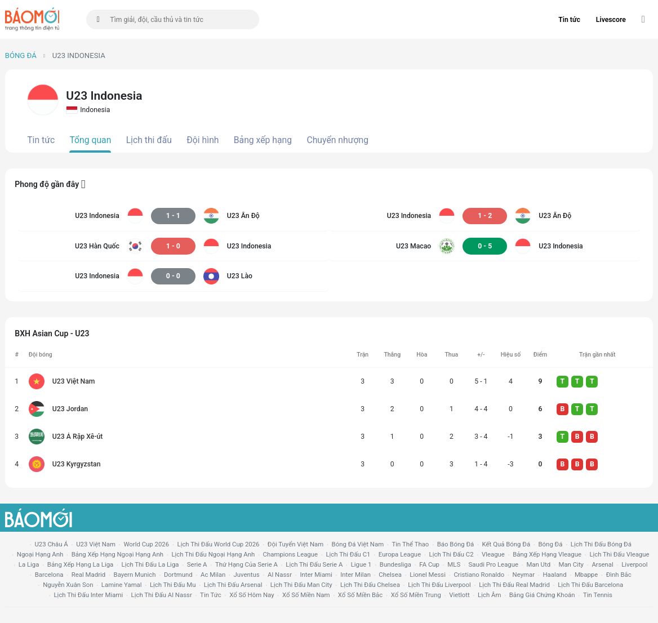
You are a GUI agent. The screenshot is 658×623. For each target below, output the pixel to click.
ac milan (213, 574)
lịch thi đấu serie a (314, 564)
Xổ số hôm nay (251, 595)
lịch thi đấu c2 (451, 554)
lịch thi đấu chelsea (370, 585)
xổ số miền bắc (360, 595)
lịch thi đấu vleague (619, 554)
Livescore (611, 20)
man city (571, 564)
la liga (29, 564)
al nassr (280, 574)
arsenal (602, 564)
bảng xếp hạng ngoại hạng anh (117, 554)
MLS (453, 564)
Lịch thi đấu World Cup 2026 (218, 544)
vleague (493, 554)
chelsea (390, 574)
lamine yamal (121, 585)
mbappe (586, 574)
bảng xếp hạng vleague (547, 554)
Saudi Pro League (493, 564)
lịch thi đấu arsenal (233, 585)
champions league (290, 554)
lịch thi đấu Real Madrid (514, 585)
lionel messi (428, 574)
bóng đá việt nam (358, 544)
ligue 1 (361, 564)
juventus (247, 574)
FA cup (429, 564)
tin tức (210, 595)
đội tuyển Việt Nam (295, 544)
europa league (400, 554)
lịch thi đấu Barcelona (590, 585)
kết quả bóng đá (506, 544)
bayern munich (135, 574)
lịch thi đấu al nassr (161, 595)
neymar (524, 574)
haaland (554, 574)
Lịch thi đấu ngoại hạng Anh (213, 554)
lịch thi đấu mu (172, 585)
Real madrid (88, 574)
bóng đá (551, 544)
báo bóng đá (455, 544)
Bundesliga (395, 564)
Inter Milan (355, 574)
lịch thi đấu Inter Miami (88, 595)
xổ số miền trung (416, 595)
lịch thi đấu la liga (150, 564)
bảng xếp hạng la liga (80, 564)
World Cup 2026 (146, 544)
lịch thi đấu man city (301, 585)
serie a (197, 564)
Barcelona (49, 574)
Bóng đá (21, 55)
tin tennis (597, 595)
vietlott (459, 595)
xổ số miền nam (306, 595)
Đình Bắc (619, 574)
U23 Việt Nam (95, 544)
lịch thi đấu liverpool (439, 585)
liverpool (634, 564)
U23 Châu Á (51, 544)
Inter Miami (316, 574)
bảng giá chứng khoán (542, 595)
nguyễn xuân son (68, 585)
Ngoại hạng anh (40, 554)
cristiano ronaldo (479, 574)
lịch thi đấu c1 (348, 554)
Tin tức (569, 20)
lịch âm (489, 595)
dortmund (178, 574)
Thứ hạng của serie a (246, 564)
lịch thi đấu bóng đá (601, 544)
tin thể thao (410, 544)
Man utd (538, 564)
